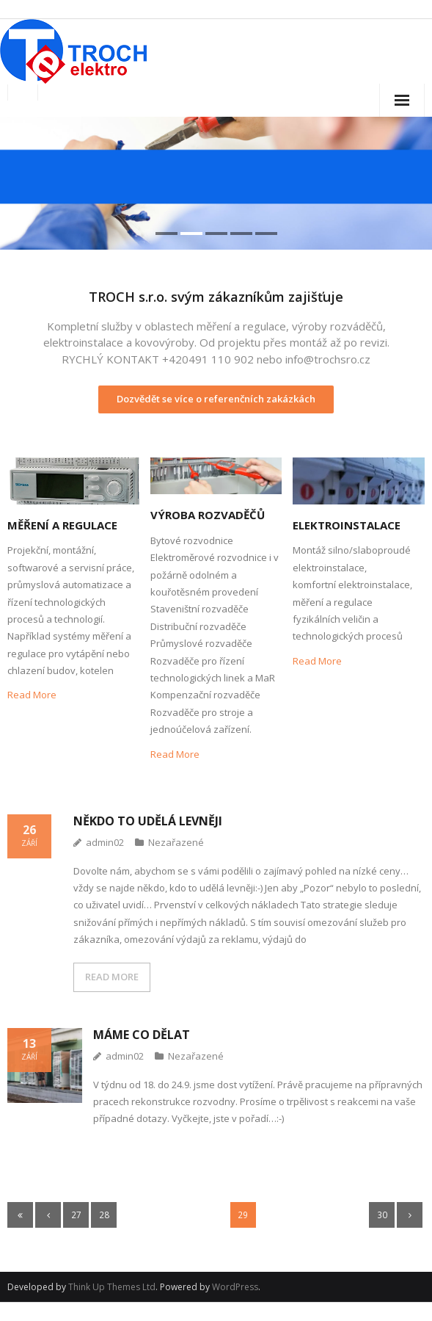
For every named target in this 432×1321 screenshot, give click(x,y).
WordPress (235, 1287)
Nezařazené (176, 842)
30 (382, 1214)
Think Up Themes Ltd (111, 1287)
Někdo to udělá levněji (147, 821)
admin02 (105, 842)
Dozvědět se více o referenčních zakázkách (216, 398)
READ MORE (112, 976)
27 (76, 1214)
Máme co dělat (141, 1035)
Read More (31, 694)
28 (104, 1214)
